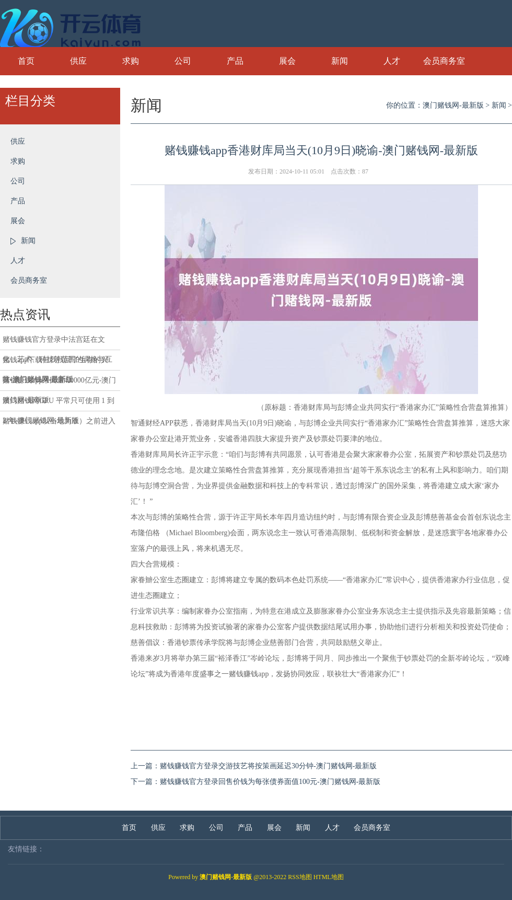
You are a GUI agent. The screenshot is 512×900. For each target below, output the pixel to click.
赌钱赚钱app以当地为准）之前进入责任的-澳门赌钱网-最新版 (59, 424)
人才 (391, 60)
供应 (78, 60)
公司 (182, 60)
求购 (130, 60)
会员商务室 (444, 60)
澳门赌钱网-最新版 (453, 105)
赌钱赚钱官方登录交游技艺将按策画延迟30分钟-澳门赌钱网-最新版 (268, 766)
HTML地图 (328, 877)
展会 (287, 60)
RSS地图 (299, 877)
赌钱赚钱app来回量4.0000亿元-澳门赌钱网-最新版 (59, 383)
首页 (26, 60)
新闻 (339, 60)
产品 (235, 60)
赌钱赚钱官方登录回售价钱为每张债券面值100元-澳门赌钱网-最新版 (270, 782)
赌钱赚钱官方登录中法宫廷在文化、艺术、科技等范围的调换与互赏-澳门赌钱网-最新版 (57, 343)
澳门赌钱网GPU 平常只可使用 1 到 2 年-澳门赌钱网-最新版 (58, 404)
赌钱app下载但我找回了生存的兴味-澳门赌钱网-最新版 (55, 363)
